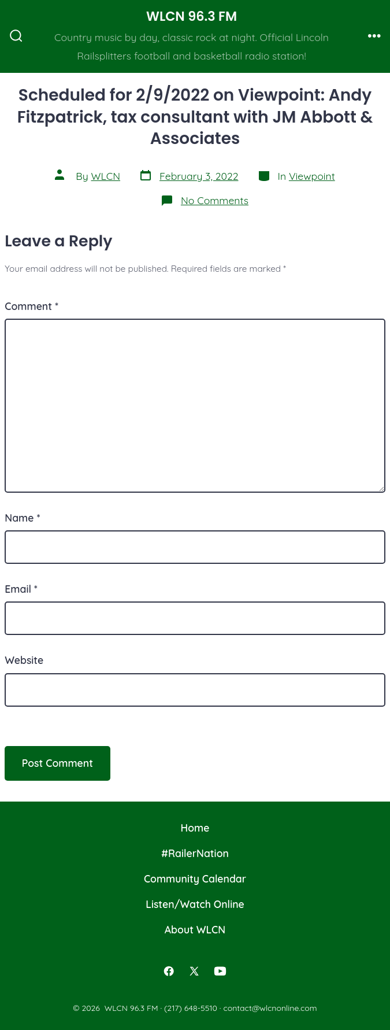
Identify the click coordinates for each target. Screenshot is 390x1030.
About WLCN (195, 929)
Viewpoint (312, 175)
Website (24, 660)
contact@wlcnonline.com (270, 1008)
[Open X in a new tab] (194, 971)
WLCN (105, 175)
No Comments (214, 200)
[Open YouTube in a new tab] (220, 971)
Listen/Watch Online (195, 904)
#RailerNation (195, 853)
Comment (31, 306)
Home (195, 827)
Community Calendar (195, 878)
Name (22, 517)
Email (21, 588)
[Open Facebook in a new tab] (169, 971)
